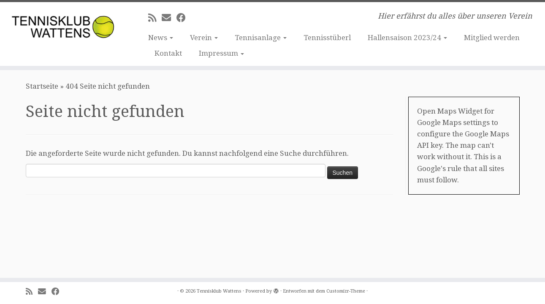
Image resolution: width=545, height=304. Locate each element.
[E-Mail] (169, 17)
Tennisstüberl (327, 37)
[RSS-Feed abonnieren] (155, 17)
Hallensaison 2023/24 (407, 37)
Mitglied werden (492, 37)
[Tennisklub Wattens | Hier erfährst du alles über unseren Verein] (63, 24)
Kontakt (168, 53)
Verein (204, 37)
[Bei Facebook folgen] (183, 17)
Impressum (221, 53)
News (160, 37)
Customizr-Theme (345, 291)
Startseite (42, 86)
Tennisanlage (261, 37)
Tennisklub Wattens (219, 291)
